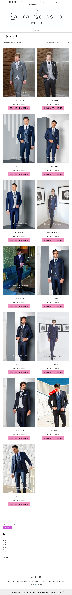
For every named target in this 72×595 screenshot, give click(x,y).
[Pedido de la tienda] (57, 42)
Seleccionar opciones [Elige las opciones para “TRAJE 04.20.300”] (19, 240)
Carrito (58, 592)
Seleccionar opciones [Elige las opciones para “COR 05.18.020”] (19, 108)
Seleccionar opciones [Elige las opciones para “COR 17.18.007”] (53, 108)
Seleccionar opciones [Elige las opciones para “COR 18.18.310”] (19, 306)
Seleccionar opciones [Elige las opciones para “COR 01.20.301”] (19, 174)
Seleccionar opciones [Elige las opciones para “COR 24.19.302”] (19, 372)
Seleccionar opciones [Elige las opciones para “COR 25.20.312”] (53, 372)
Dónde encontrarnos (48, 592)
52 (3, 545)
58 (3, 549)
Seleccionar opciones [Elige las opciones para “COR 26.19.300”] (19, 438)
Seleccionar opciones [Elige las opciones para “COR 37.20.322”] (19, 504)
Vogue (35, 584)
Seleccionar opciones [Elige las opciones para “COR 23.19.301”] (53, 306)
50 (3, 542)
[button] (63, 592)
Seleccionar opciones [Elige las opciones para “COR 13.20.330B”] (53, 240)
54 (3, 547)
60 (3, 552)
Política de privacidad (13, 592)
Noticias (38, 592)
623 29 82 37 (39, 4)
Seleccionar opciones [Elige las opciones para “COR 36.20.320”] (53, 438)
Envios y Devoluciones (28, 592)
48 (3, 540)
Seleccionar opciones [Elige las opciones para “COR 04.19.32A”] (53, 174)
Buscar (7, 527)
